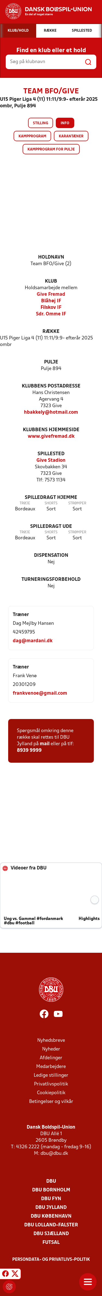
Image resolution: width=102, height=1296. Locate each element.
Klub (51, 281)
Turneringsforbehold (51, 579)
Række (51, 331)
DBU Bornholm (51, 1190)
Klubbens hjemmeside (51, 430)
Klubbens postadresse (51, 386)
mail (45, 744)
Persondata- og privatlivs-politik (51, 1260)
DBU (51, 1181)
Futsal (51, 1242)
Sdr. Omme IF (51, 314)
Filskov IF (51, 307)
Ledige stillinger (51, 1075)
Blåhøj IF (51, 301)
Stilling (40, 123)
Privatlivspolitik (51, 1084)
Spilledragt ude (51, 526)
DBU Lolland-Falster (51, 1225)
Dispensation (51, 555)
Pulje (51, 362)
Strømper (77, 503)
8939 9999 (29, 750)
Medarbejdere (51, 1066)
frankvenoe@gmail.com (40, 693)
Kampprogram (32, 136)
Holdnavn (51, 257)
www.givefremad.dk (51, 436)
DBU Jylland (51, 1207)
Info (65, 123)
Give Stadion (51, 460)
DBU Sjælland (51, 1234)
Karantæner (71, 136)
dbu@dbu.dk (54, 1153)
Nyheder (51, 1049)
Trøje (25, 503)
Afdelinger (51, 1058)
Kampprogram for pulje (51, 149)
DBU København (51, 1216)
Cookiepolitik (51, 1093)
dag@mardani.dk (32, 641)
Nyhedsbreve (51, 1040)
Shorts (51, 503)
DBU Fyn (51, 1199)
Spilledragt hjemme (51, 497)
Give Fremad (51, 294)
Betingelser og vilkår (51, 1101)
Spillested (51, 454)
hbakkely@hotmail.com (51, 412)
